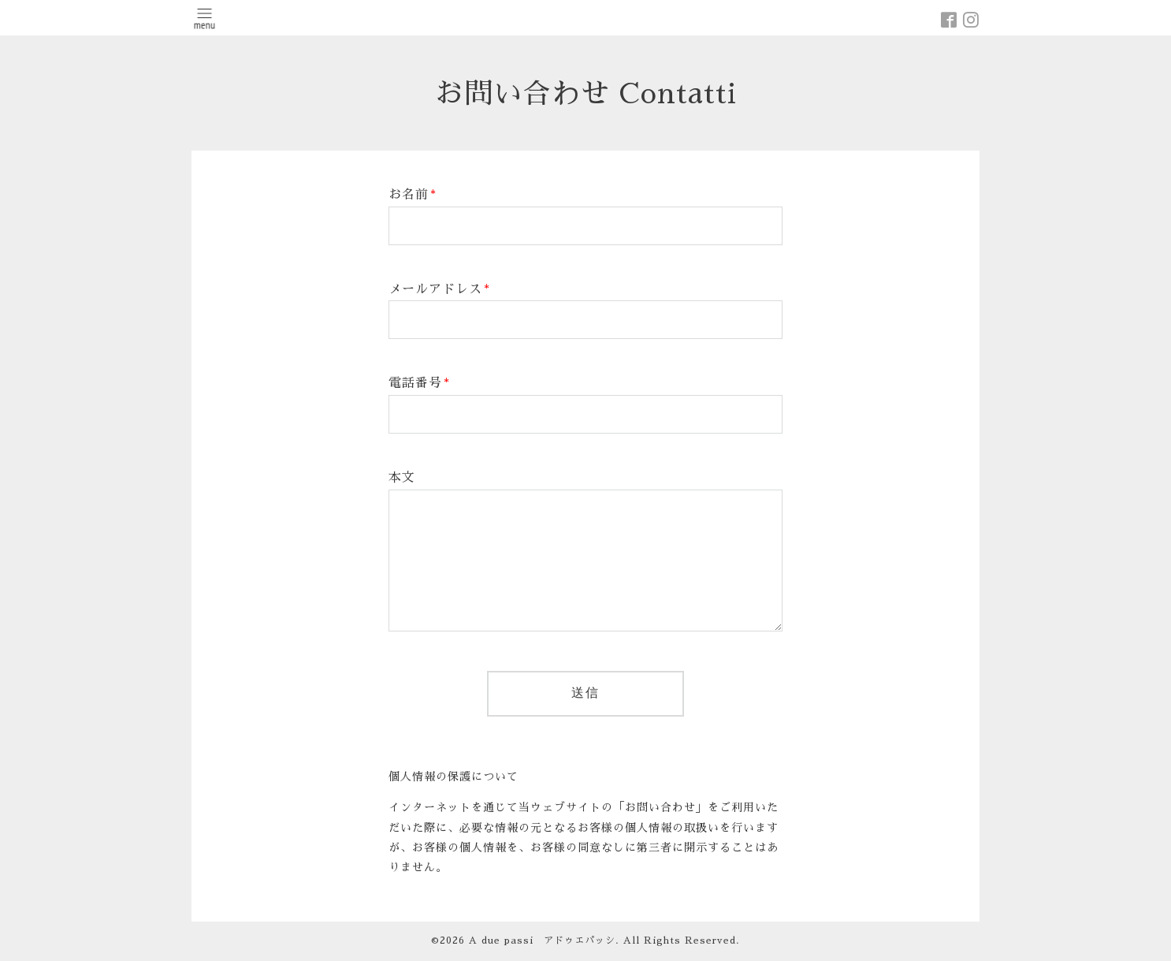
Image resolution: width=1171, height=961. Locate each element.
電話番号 (419, 383)
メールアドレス (439, 289)
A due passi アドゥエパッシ (542, 940)
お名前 (412, 194)
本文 (401, 477)
